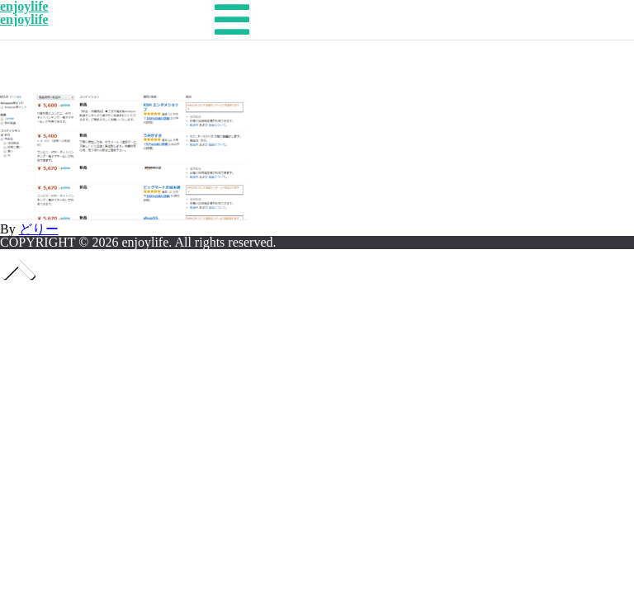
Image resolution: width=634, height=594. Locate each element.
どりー (39, 229)
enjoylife (24, 19)
